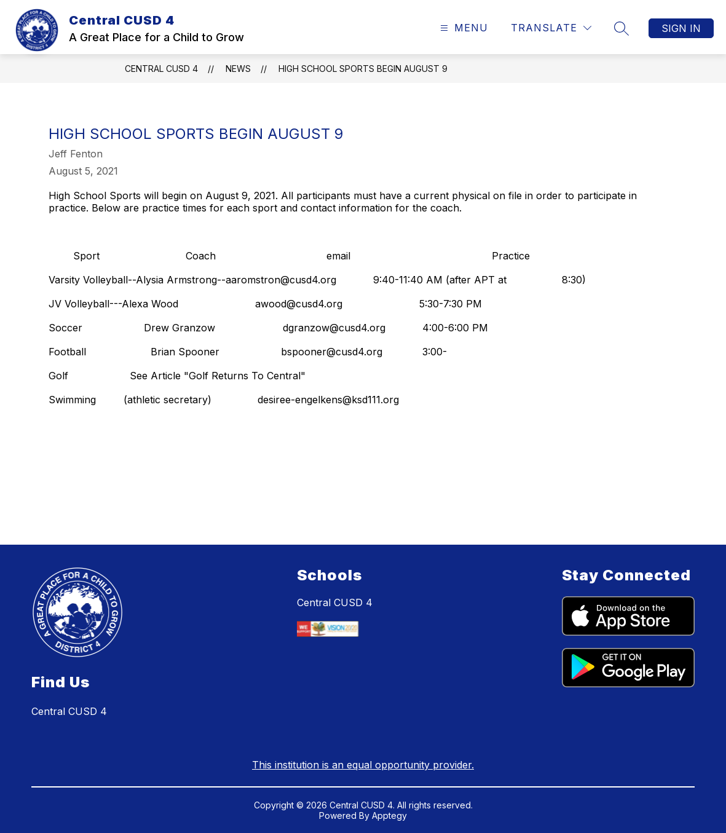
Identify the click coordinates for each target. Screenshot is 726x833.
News (238, 68)
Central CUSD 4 (161, 68)
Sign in (681, 28)
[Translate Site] (551, 28)
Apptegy (389, 815)
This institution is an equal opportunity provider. (363, 765)
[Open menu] (462, 28)
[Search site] (621, 28)
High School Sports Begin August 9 (363, 68)
